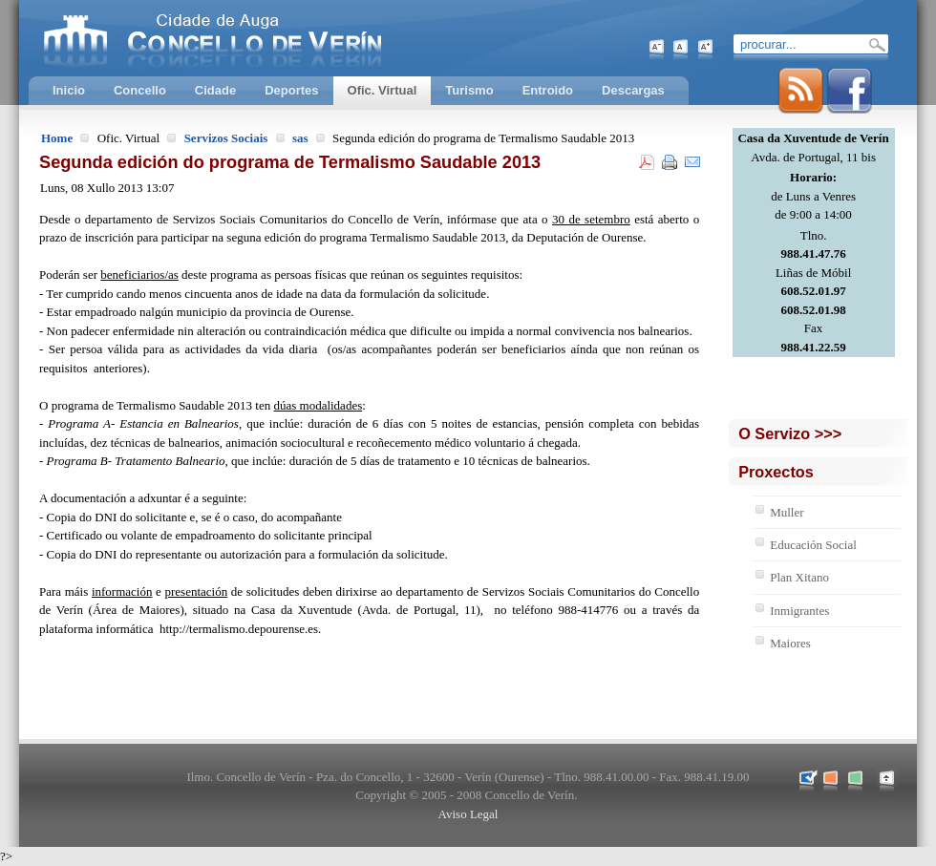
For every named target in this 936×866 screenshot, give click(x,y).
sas (300, 138)
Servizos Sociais (226, 138)
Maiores (790, 643)
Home (57, 138)
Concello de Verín (291, 38)
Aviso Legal (468, 814)
